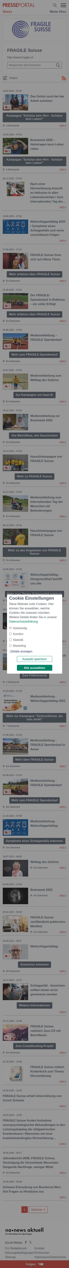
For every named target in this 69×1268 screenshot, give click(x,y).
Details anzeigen (21, 651)
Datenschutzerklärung (23, 621)
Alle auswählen (34, 667)
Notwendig (20, 628)
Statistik (18, 639)
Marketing (19, 645)
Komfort (18, 634)
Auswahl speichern (34, 659)
